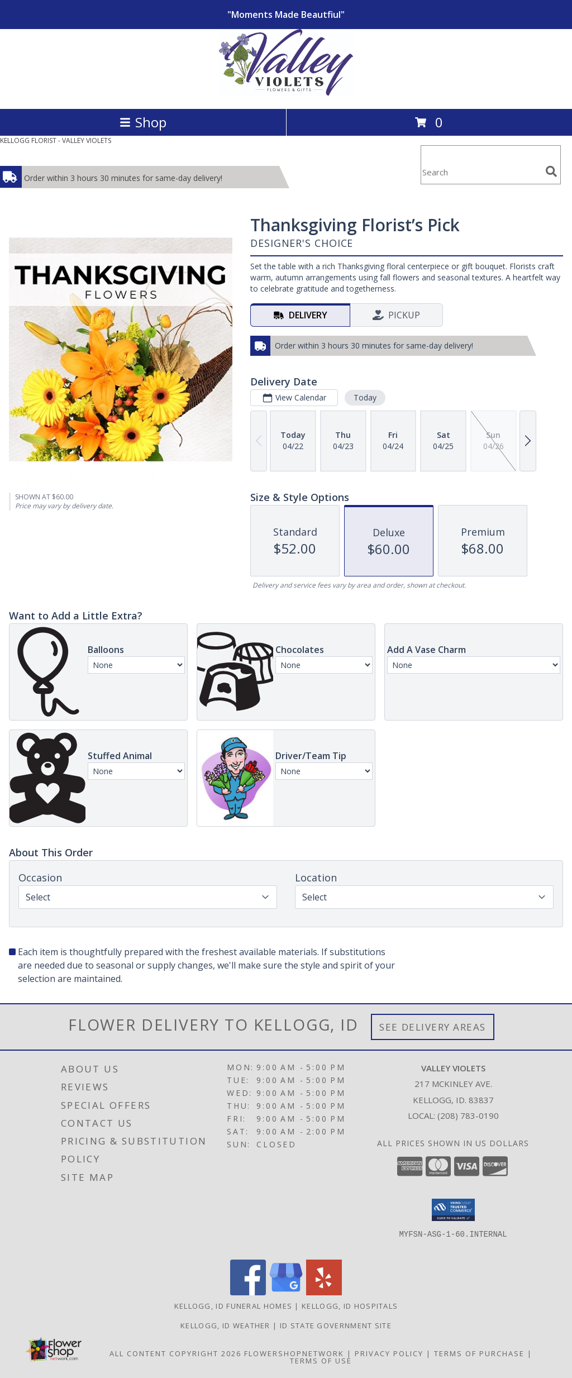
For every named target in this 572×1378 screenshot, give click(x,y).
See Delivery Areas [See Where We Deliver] (432, 1027)
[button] (453, 1210)
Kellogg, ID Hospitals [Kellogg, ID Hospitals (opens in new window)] (350, 1306)
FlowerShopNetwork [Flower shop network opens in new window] (294, 1353)
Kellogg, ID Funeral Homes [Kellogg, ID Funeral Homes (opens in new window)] (233, 1306)
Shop (143, 122)
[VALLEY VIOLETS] (286, 92)
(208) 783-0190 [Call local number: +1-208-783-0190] (468, 1115)
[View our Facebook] (248, 1292)
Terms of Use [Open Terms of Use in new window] (321, 1361)
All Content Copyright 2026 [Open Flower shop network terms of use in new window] (175, 1353)
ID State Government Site (336, 1325)
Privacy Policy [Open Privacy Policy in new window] (389, 1353)
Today (365, 397)
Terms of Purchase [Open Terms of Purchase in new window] (479, 1353)
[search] (551, 171)
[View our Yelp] (324, 1292)
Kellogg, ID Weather (225, 1325)
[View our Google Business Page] (286, 1292)
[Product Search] (481, 172)
